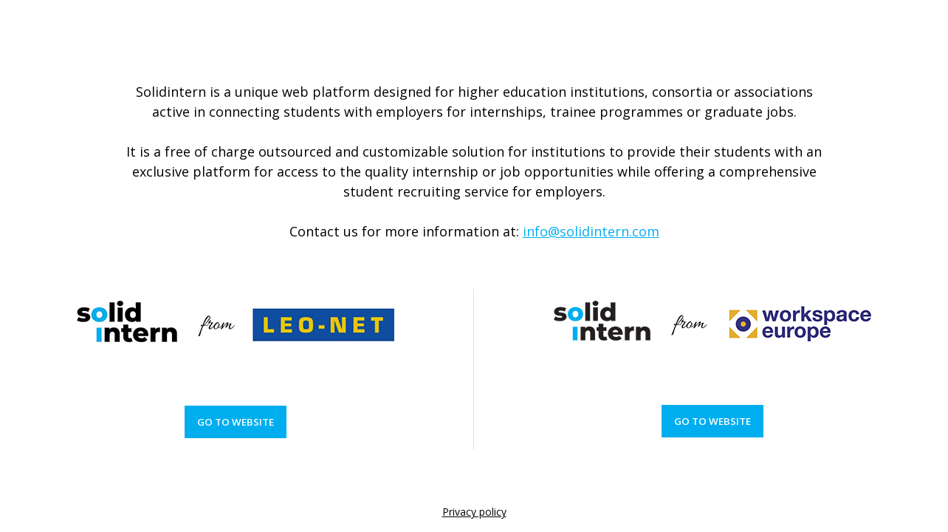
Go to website (235, 422)
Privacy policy (474, 512)
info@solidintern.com (591, 231)
